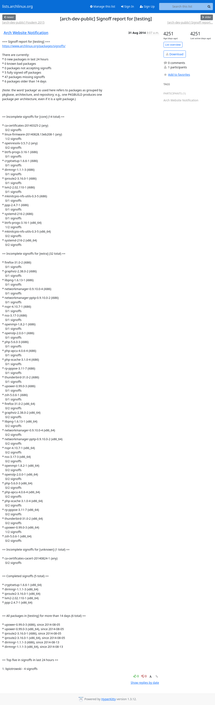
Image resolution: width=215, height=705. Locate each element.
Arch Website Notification (26, 32)
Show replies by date (145, 683)
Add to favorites (177, 75)
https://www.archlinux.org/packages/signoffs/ (34, 46)
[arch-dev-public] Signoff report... (190, 22)
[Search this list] (182, 6)
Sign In (127, 6)
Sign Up (147, 6)
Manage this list (102, 6)
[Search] (209, 6)
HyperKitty (108, 699)
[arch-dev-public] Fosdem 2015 (23, 22)
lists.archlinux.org (17, 6)
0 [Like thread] (136, 676)
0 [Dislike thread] (144, 676)
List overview (173, 44)
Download (174, 54)
